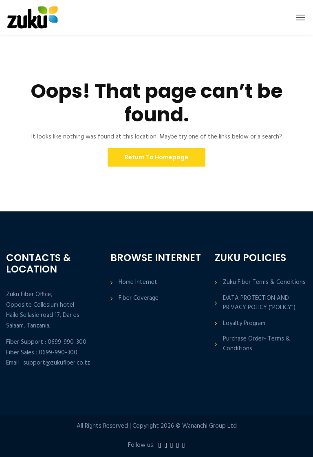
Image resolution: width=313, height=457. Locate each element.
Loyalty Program (244, 323)
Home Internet (138, 282)
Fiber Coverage (139, 298)
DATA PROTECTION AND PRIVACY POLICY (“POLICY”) (259, 303)
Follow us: (141, 445)
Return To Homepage (156, 157)
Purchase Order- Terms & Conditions (256, 343)
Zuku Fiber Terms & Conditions (264, 282)
